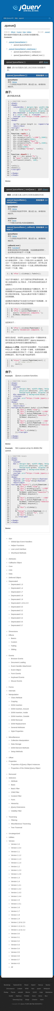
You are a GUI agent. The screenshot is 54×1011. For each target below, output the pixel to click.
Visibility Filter (16, 811)
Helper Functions (17, 545)
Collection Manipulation (20, 740)
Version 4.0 (15, 963)
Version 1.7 (15, 911)
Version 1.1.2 (16, 855)
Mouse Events (16, 681)
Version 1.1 (15, 852)
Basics (13, 638)
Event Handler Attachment (21, 666)
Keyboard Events (17, 677)
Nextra (48, 985)
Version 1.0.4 (16, 848)
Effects (13, 32)
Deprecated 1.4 (17, 588)
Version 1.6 (15, 907)
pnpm (39, 988)
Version (11, 841)
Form (13, 800)
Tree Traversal (16, 827)
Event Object (16, 670)
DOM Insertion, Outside (20, 716)
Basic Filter (15, 788)
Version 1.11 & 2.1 (18, 926)
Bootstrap (7, 985)
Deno (40, 996)
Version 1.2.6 (16, 874)
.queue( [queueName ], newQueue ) (22, 49)
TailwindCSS (17, 985)
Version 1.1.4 (16, 863)
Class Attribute (16, 698)
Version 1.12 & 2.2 (18, 930)
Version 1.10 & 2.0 (18, 922)
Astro (41, 999)
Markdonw (49, 992)
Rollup (6, 992)
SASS (35, 992)
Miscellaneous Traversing (21, 824)
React (26, 985)
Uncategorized (14, 833)
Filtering (14, 820)
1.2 (46, 75)
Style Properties (17, 731)
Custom (19, 32)
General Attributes (18, 727)
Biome (28, 992)
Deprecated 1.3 (17, 584)
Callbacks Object (15, 563)
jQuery (45, 189)
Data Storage (16, 744)
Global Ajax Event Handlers (21, 542)
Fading (13, 646)
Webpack (47, 988)
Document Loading (18, 662)
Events (11, 655)
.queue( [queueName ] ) (18, 42)
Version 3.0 (15, 934)
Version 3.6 (15, 956)
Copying (14, 701)
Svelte (11, 996)
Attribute (14, 781)
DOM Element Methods (20, 748)
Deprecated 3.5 (17, 622)
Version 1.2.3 (16, 870)
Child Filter (15, 792)
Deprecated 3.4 (17, 618)
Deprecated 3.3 (17, 614)
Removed (12, 774)
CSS (10, 570)
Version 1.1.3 (16, 859)
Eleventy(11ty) (17, 999)
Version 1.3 (15, 878)
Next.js (40, 985)
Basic (13, 785)
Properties (13, 761)
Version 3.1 (15, 937)
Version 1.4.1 (16, 885)
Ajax (10, 538)
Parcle (13, 992)
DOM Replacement (18, 724)
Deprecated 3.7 (17, 625)
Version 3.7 (15, 960)
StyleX (33, 985)
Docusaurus (10, 988)
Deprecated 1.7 (17, 592)
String (14, 82)
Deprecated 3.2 (17, 610)
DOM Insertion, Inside (19, 712)
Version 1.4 (15, 881)
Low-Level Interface (18, 549)
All (12, 967)
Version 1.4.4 (16, 896)
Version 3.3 (15, 945)
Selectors (12, 778)
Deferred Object (15, 577)
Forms (11, 687)
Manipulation (14, 694)
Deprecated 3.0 (17, 607)
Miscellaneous (14, 737)
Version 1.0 (15, 844)
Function (15, 248)
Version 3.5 (15, 952)
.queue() (47, 32)
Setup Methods (17, 751)
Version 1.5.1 (16, 904)
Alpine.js (18, 996)
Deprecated (13, 581)
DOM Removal (16, 720)
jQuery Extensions (18, 807)
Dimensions (13, 631)
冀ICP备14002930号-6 (35, 1004)
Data (24, 32)
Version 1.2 (15, 866)
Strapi (27, 999)
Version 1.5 (15, 900)
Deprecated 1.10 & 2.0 (19, 603)
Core (11, 566)
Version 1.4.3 (16, 892)
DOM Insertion (16, 705)
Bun (46, 996)
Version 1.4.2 (16, 889)
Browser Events (17, 659)
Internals (12, 691)
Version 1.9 (15, 919)
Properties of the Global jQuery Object (25, 768)
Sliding (13, 649)
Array (46, 62)
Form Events (16, 673)
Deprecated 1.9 (17, 599)
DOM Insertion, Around (20, 709)
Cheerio (34, 999)
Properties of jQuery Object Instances (25, 764)
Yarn (32, 988)
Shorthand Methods (18, 553)
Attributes (12, 559)
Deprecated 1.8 (17, 595)
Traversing (13, 817)
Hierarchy (14, 803)
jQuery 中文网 (25, 1004)
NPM (26, 988)
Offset (11, 758)
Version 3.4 (15, 948)
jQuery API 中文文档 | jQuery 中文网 (27, 8)
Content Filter (16, 796)
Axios (34, 996)
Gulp (41, 992)
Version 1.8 (15, 915)
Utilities (29, 32)
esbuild (20, 992)
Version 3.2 (15, 941)
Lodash (19, 988)
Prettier (26, 996)
